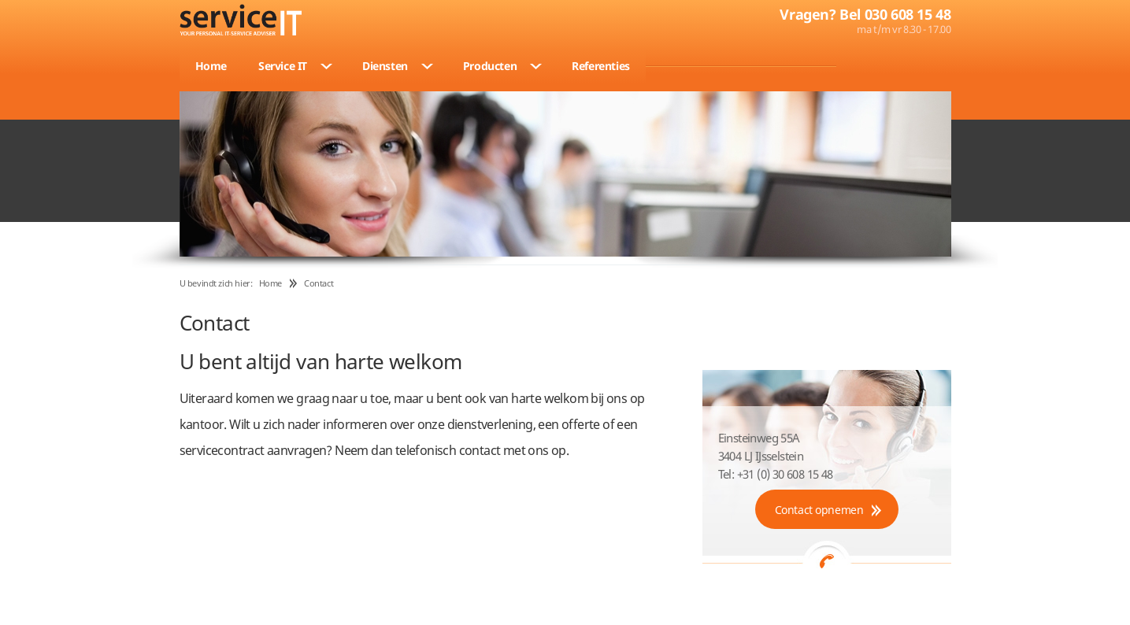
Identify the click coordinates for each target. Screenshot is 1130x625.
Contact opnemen (819, 509)
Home (270, 283)
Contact (318, 283)
